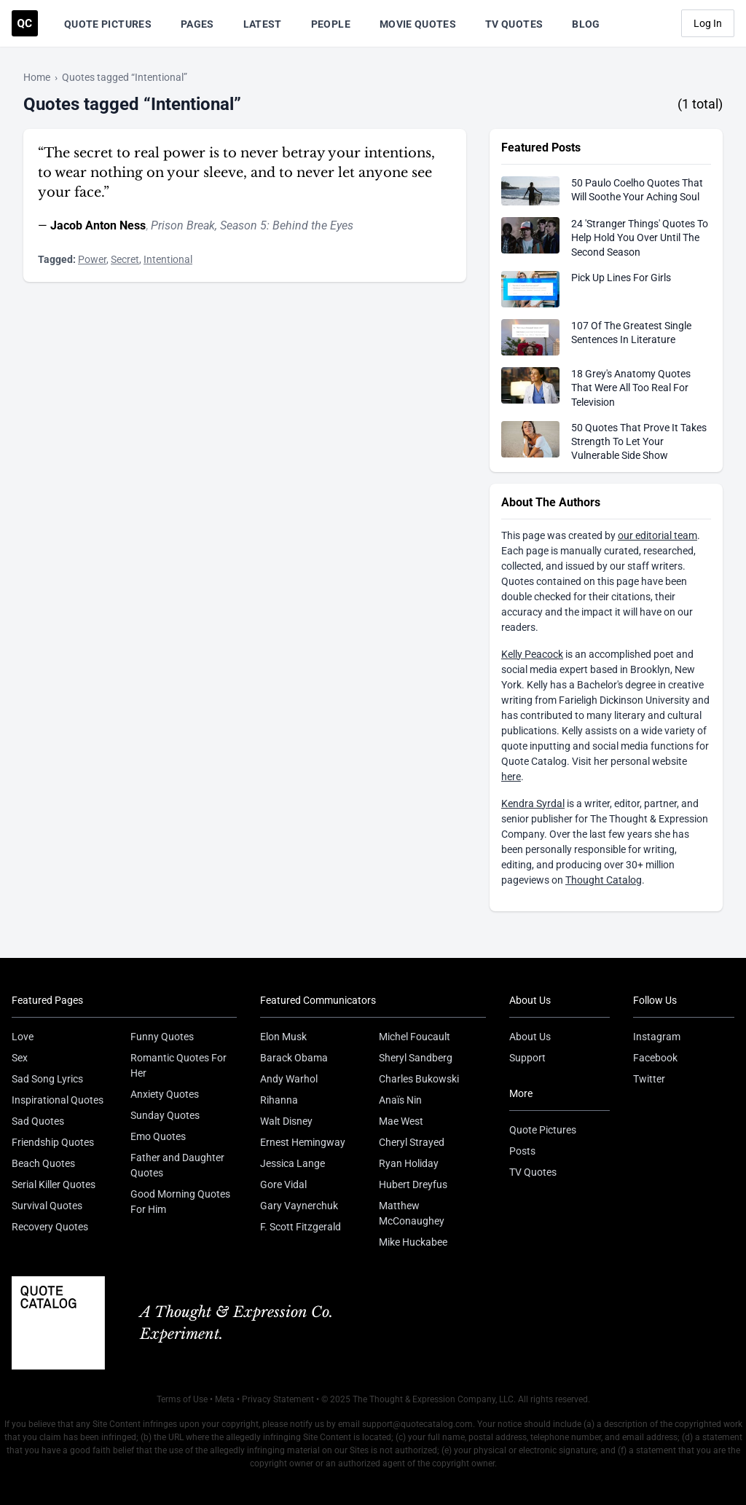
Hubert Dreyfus (413, 1184)
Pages (197, 24)
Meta (225, 1399)
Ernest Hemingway (302, 1142)
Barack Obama (294, 1058)
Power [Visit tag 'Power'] (92, 259)
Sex (20, 1058)
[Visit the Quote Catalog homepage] (25, 23)
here (511, 776)
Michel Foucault (414, 1036)
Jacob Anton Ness (98, 225)
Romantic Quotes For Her (178, 1065)
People (330, 24)
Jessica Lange (292, 1163)
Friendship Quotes (53, 1142)
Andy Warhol (289, 1079)
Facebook (655, 1058)
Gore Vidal (283, 1184)
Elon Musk (283, 1036)
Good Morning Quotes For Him (180, 1201)
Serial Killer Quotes (53, 1184)
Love (23, 1036)
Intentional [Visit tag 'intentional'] (168, 259)
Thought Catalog (603, 880)
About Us (530, 1036)
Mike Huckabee (413, 1242)
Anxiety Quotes (164, 1094)
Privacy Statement (278, 1399)
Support (527, 1058)
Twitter (649, 1079)
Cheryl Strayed (411, 1142)
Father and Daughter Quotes (177, 1165)
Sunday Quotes (165, 1115)
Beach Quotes (43, 1163)
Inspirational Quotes (57, 1100)
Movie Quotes (418, 24)
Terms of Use (182, 1399)
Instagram (656, 1036)
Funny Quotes (162, 1036)
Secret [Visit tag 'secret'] (125, 259)
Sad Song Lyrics (47, 1079)
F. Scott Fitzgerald (300, 1227)
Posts (522, 1151)
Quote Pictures (108, 24)
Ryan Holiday (409, 1163)
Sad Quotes (38, 1121)
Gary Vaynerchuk (299, 1205)
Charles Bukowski (419, 1079)
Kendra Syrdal (533, 803)
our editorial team (657, 535)
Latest (262, 24)
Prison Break (183, 225)
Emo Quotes (158, 1136)
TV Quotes (514, 24)
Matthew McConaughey (411, 1213)
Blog (586, 24)
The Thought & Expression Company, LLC (433, 1399)
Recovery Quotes (50, 1227)
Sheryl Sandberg (415, 1058)
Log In (708, 23)
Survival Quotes (47, 1205)
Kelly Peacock (532, 654)
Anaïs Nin (400, 1100)
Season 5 (243, 225)
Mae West (401, 1121)
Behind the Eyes (312, 225)
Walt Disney (286, 1121)
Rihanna (279, 1100)
